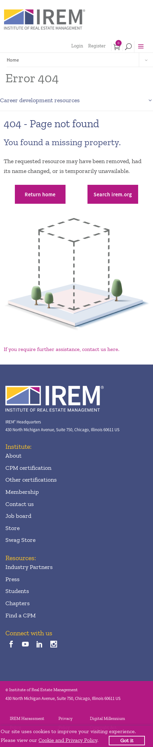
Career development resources (40, 100)
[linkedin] (39, 644)
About (13, 455)
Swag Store (20, 540)
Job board (18, 516)
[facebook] (11, 644)
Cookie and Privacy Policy (68, 740)
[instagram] (53, 644)
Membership (22, 492)
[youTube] (25, 644)
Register (97, 46)
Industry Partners (29, 567)
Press (12, 579)
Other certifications (31, 479)
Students (17, 591)
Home (13, 60)
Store (12, 528)
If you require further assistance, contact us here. (61, 349)
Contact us (19, 504)
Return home (40, 194)
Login (77, 46)
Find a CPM (20, 615)
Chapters (17, 603)
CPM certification (28, 467)
